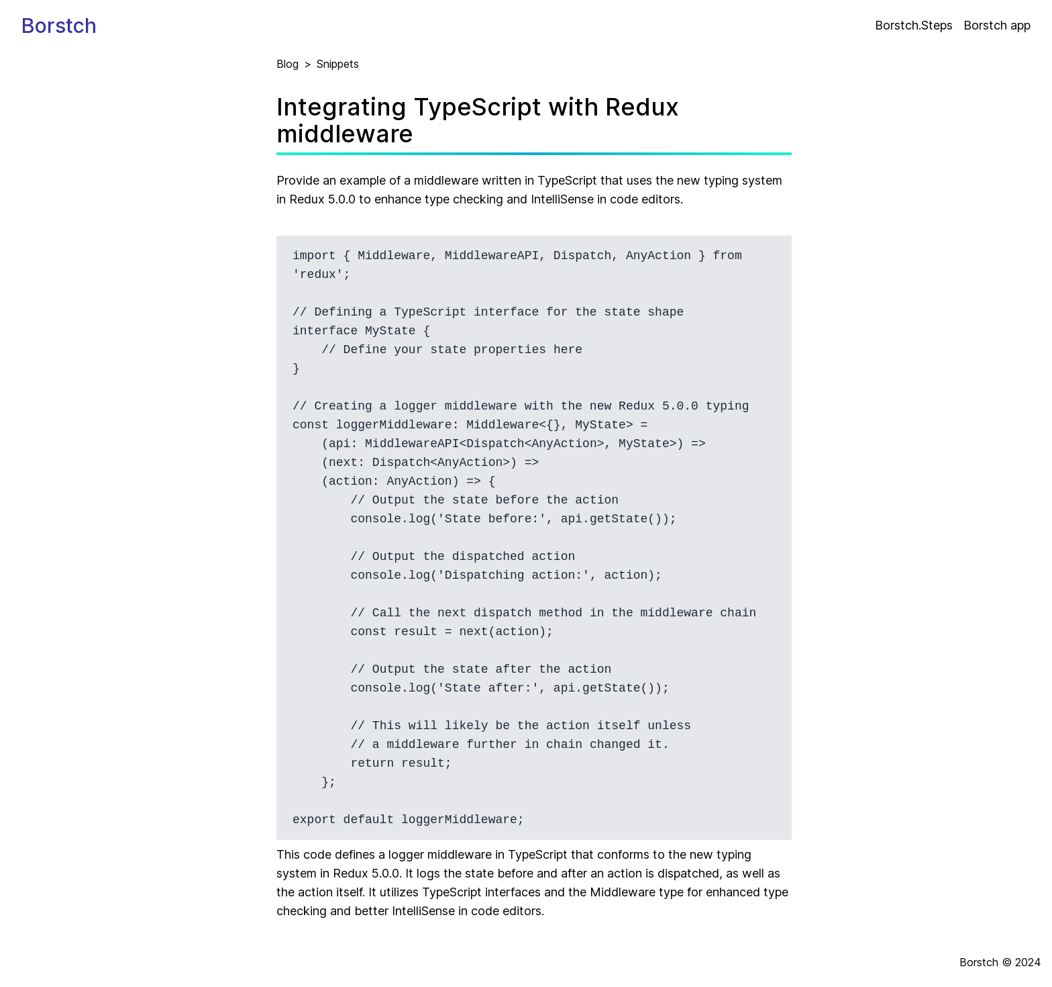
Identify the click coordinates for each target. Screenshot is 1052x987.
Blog (287, 63)
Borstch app (997, 25)
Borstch (59, 25)
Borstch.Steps (914, 25)
